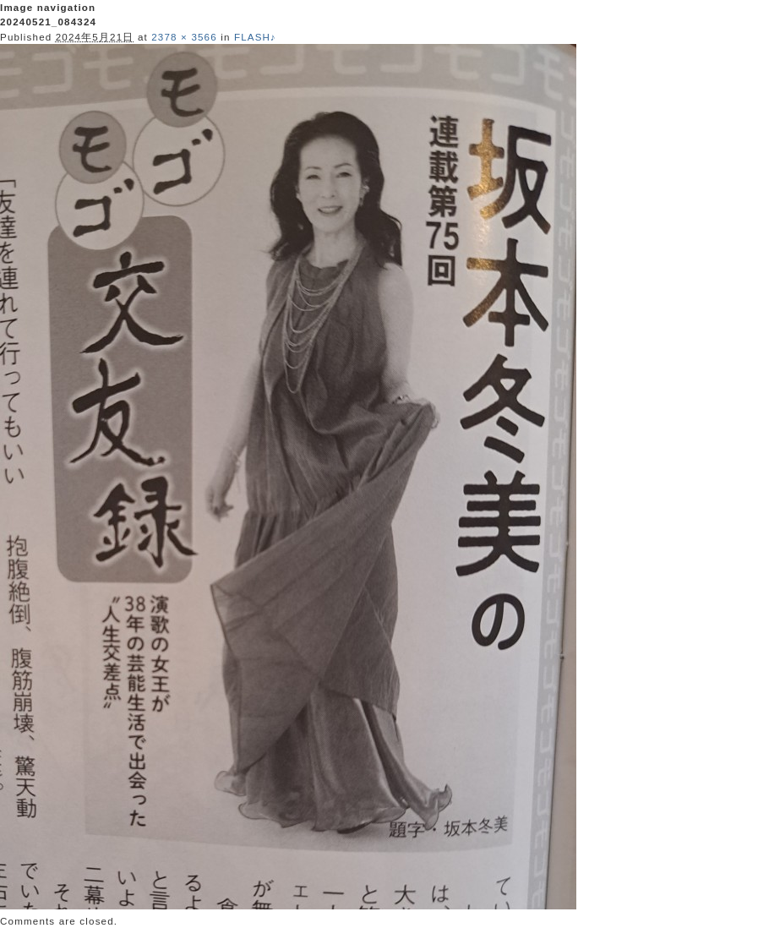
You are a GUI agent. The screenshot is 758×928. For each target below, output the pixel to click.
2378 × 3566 (184, 36)
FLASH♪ (255, 36)
